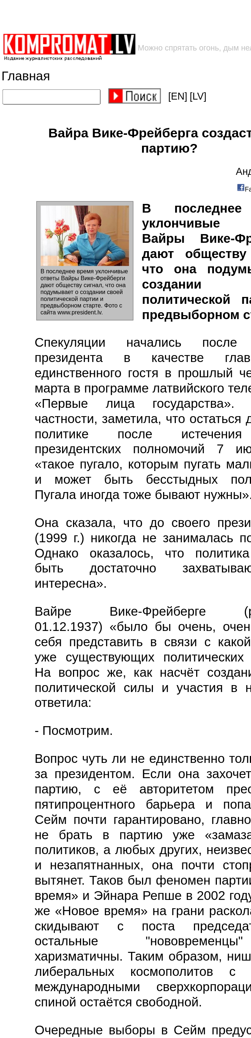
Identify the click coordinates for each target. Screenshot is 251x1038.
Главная (25, 76)
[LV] (198, 96)
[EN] (177, 96)
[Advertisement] (116, 16)
